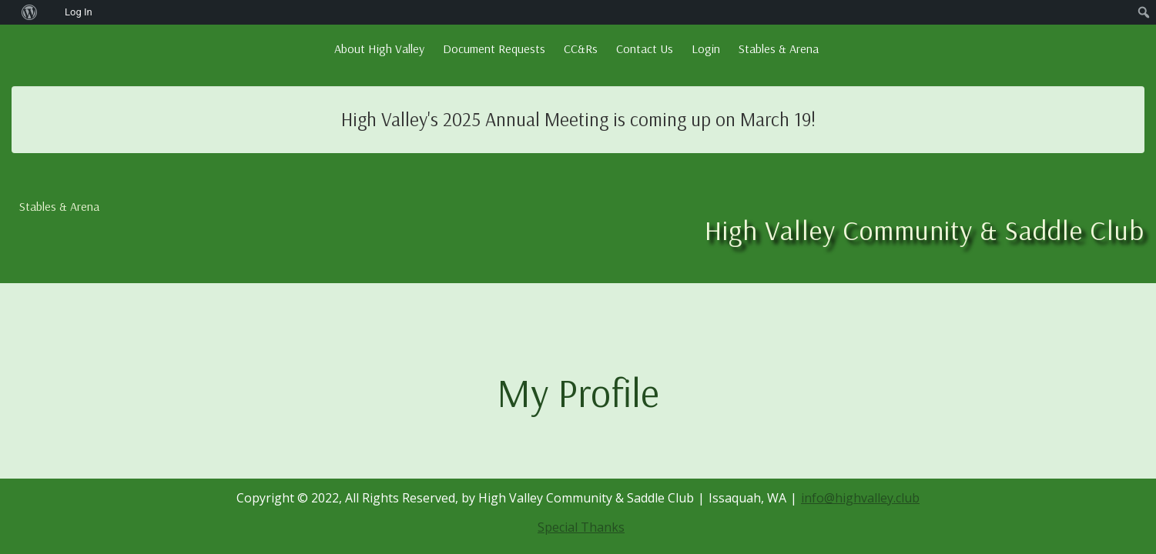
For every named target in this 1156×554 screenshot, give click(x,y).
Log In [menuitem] (78, 12)
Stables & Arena (779, 48)
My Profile (578, 392)
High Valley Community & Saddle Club (924, 229)
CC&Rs (581, 48)
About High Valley (379, 48)
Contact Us (644, 48)
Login (706, 48)
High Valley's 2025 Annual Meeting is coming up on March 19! (578, 119)
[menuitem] (8, 12)
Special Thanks (581, 527)
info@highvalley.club (860, 497)
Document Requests (494, 48)
